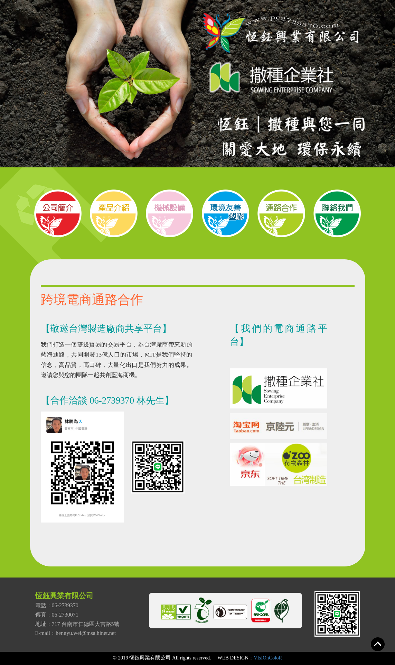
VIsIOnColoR (268, 658)
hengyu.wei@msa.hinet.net (86, 633)
